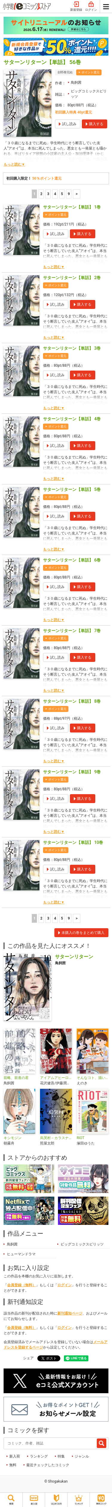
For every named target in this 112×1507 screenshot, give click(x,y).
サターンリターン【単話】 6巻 (72, 560)
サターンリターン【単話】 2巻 (72, 277)
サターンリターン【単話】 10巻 (73, 842)
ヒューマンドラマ (21, 1254)
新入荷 (14, 1456)
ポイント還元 (90, 72)
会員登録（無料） (21, 1285)
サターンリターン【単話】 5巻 (72, 489)
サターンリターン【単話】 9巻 (72, 771)
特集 (61, 1456)
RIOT (81, 1138)
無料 (12, 1465)
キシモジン (13, 1138)
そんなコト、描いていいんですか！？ (92, 1078)
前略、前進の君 (16, 1078)
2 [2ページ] (41, 194)
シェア (28, 1358)
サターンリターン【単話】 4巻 (72, 418)
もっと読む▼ (14, 164)
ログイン (91, 6)
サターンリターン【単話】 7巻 (72, 630)
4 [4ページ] (55, 194)
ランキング (39, 1456)
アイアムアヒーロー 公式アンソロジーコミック (56, 1078)
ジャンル (82, 1456)
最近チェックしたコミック (47, 1465)
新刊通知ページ (69, 1313)
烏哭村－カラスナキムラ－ (56, 1138)
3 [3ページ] (48, 194)
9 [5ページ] (69, 194)
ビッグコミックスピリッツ (89, 94)
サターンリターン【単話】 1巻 (72, 207)
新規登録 (76, 6)
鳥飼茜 (76, 82)
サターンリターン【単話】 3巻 (72, 348)
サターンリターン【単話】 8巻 (72, 701)
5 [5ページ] (62, 194)
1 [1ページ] (34, 194)
